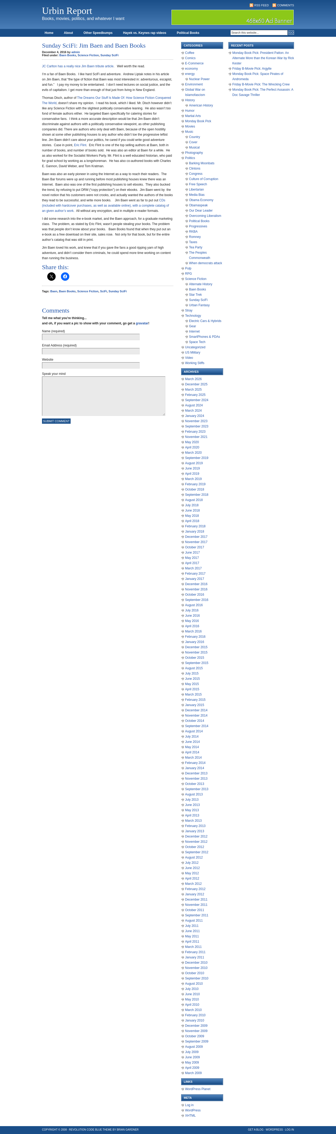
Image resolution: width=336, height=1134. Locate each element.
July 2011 (191, 926)
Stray (188, 310)
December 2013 (196, 773)
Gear (192, 326)
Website (47, 359)
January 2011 (194, 957)
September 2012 (196, 852)
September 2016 (196, 600)
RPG (188, 273)
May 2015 (192, 684)
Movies (190, 126)
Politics (190, 158)
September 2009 (196, 1041)
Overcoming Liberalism (205, 216)
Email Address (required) (59, 345)
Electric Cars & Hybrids (205, 321)
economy (191, 68)
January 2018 (194, 531)
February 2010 (195, 1015)
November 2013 (196, 778)
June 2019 (192, 468)
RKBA (193, 231)
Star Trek (195, 295)
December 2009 (196, 1026)
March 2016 (193, 631)
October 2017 (194, 547)
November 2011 (196, 905)
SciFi (103, 291)
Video (189, 358)
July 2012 (191, 863)
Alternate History (200, 284)
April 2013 (192, 815)
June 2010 (192, 994)
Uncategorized (195, 347)
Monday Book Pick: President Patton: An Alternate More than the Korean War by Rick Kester (263, 58)
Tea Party (195, 247)
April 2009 (192, 1068)
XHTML (190, 1115)
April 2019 (192, 474)
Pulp (188, 268)
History (190, 100)
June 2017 (192, 552)
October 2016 (194, 594)
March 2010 (193, 1010)
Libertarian (196, 189)
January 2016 (194, 642)
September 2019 (196, 458)
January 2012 (194, 894)
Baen (53, 291)
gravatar (142, 323)
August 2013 (194, 794)
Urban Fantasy (199, 305)
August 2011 (194, 920)
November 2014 (196, 715)
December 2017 (196, 537)
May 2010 (192, 999)
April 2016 (192, 626)
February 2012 (195, 889)
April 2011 (192, 941)
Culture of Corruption (203, 179)
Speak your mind (54, 374)
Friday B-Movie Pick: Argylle (251, 68)
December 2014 (196, 710)
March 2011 (193, 947)
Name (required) (53, 331)
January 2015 (194, 705)
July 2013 (191, 799)
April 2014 (192, 752)
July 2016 (191, 610)
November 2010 (196, 968)
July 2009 (191, 1052)
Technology (193, 316)
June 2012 (192, 868)
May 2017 (192, 558)
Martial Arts (193, 116)
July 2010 (191, 989)
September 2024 (196, 400)
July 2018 (191, 505)
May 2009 (192, 1062)
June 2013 (192, 805)
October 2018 (194, 489)
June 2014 (192, 742)
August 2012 (194, 857)
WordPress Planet (198, 1089)
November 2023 (196, 421)
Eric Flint (80, 145)
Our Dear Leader (201, 210)
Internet (194, 331)
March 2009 (193, 1073)
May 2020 (192, 442)
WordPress (193, 1110)
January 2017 (194, 579)
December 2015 (196, 647)
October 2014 (194, 721)
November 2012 (196, 842)
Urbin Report (67, 11)
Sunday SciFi (110, 55)
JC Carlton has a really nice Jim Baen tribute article (77, 66)
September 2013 (196, 789)
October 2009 (194, 1036)
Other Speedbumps (98, 33)
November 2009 (196, 1031)
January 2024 (194, 416)
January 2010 (194, 1020)
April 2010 (192, 1005)
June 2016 (192, 615)
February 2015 (195, 700)
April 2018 (192, 521)
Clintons (194, 168)
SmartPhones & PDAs (204, 337)
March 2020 (193, 452)
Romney (195, 237)
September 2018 (196, 495)
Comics (190, 58)
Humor (190, 111)
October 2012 (194, 847)
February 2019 (195, 484)
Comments (285, 5)
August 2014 (194, 731)
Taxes (193, 242)
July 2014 (191, 736)
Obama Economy (201, 200)
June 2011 (192, 931)
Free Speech (198, 184)
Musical (194, 147)
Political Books (188, 33)
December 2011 (196, 899)
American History (201, 105)
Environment (194, 84)
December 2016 (196, 584)
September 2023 (196, 426)
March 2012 (193, 884)
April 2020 (192, 447)
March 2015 (193, 694)
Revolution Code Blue (85, 1129)
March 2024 (193, 410)
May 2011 (192, 936)
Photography (194, 153)
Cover (193, 142)
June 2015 (192, 679)
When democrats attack (205, 263)
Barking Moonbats (201, 163)
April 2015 (192, 689)
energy (190, 74)
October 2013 (194, 784)
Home (49, 33)
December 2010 (196, 962)
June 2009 (192, 1057)
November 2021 (196, 437)
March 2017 (193, 568)
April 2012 (192, 878)
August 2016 (194, 605)
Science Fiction (88, 55)
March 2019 (193, 479)
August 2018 (194, 500)
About (68, 33)
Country (194, 137)
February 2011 (195, 952)
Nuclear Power (199, 79)
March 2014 (193, 757)
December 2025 (196, 384)
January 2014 (194, 768)
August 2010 (194, 983)
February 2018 (195, 526)
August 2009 (194, 1047)
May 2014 (192, 747)
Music (189, 132)
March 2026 (193, 379)
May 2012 (192, 873)
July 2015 (191, 673)
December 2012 (196, 836)
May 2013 (192, 810)
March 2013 (193, 821)
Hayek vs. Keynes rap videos (144, 33)
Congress (195, 174)
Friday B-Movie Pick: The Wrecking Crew (261, 84)
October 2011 (194, 910)
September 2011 (196, 915)
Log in (189, 1105)
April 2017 (192, 563)
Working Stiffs (194, 363)
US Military (192, 352)
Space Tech (197, 342)
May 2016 (192, 621)
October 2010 (194, 973)
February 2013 (195, 826)
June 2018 (192, 510)
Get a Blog (256, 1129)
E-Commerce (194, 63)
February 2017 (195, 573)
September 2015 (196, 663)
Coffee (189, 53)
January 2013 (194, 831)
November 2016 (196, 589)
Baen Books (67, 55)
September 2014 (196, 726)
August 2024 (194, 405)
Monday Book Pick (198, 121)
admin (75, 52)
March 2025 (193, 389)
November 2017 (196, 542)
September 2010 (196, 978)
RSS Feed (261, 5)
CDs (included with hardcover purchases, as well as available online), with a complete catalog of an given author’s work (105, 205)
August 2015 (194, 668)
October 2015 (194, 658)
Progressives (198, 226)
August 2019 (194, 463)
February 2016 (195, 636)
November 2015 (196, 652)
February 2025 (195, 395)
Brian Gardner (128, 1129)
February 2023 (195, 431)
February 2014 (195, 763)
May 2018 (192, 516)
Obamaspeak (198, 205)
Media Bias (196, 195)
